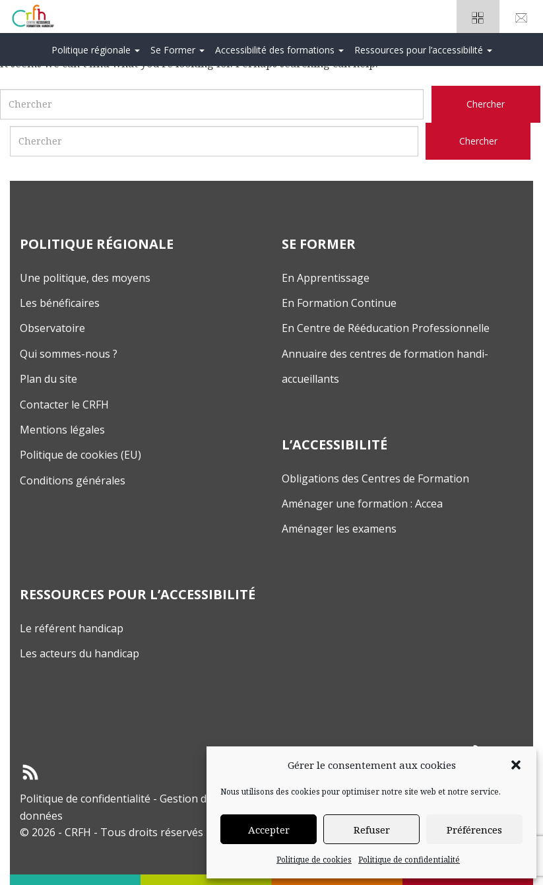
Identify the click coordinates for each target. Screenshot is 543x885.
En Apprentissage (325, 278)
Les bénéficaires (60, 303)
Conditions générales (72, 480)
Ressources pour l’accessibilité (423, 50)
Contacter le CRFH (64, 404)
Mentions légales (62, 429)
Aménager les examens (339, 528)
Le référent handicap (71, 628)
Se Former (177, 50)
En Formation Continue (339, 303)
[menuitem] (95, 49)
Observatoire (52, 328)
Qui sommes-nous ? (68, 353)
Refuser (372, 829)
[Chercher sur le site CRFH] (485, 104)
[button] (516, 764)
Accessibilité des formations (279, 50)
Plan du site (48, 379)
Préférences (474, 829)
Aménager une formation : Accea (362, 503)
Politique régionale (95, 50)
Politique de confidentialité (409, 859)
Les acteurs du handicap (79, 653)
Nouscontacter (521, 20)
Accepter (269, 829)
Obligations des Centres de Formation (375, 478)
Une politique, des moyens (85, 278)
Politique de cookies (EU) (80, 454)
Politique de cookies (314, 859)
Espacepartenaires (478, 20)
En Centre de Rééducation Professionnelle (386, 328)
